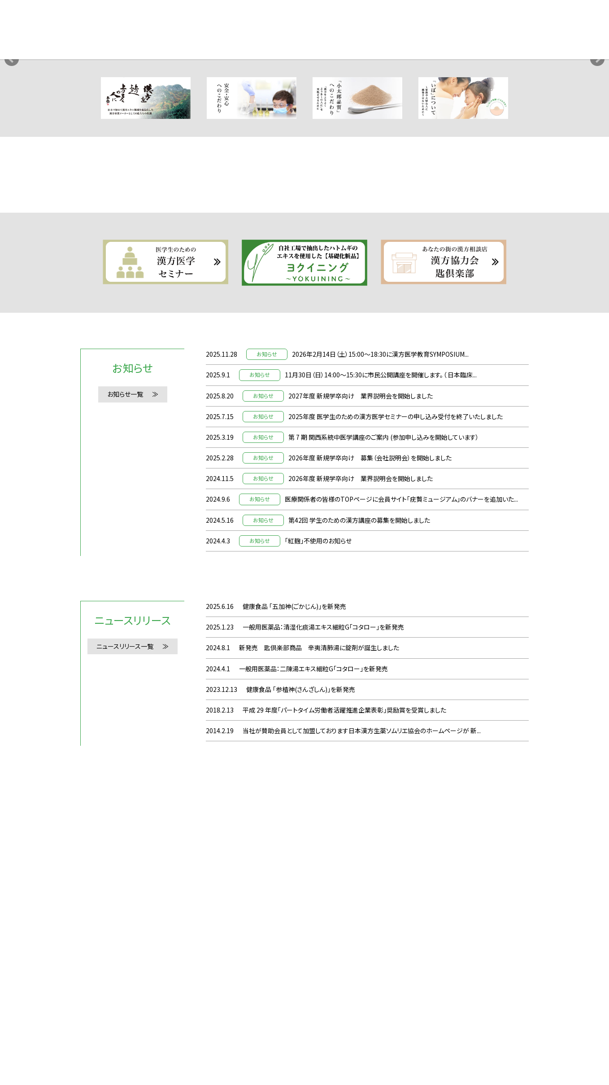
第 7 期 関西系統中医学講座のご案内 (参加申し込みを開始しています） (383, 731)
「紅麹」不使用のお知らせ (318, 834)
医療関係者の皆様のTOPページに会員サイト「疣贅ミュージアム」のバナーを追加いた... (401, 793)
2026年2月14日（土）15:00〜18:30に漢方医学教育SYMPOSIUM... (380, 648)
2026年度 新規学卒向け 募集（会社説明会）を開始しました (370, 752)
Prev (11, 170)
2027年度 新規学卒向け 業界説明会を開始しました (360, 689)
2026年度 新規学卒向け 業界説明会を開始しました (360, 772)
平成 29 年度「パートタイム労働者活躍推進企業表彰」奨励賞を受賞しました (344, 1004)
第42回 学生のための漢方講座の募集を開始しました (359, 813)
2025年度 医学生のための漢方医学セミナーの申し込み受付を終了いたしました (395, 710)
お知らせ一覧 (125, 688)
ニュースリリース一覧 (124, 940)
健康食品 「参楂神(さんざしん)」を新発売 (300, 983)
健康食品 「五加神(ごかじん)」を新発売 (294, 900)
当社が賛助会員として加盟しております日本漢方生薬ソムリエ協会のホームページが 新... (362, 1024)
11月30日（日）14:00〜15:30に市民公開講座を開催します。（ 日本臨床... (381, 669)
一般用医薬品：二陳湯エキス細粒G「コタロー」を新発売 (313, 962)
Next (597, 170)
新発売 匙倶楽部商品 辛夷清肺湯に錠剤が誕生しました (319, 941)
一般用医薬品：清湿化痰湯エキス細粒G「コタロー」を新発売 (323, 921)
